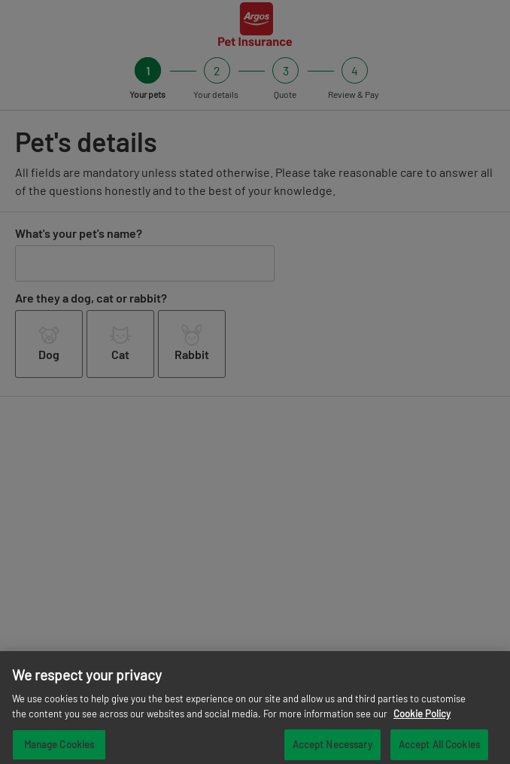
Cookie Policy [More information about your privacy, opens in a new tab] (422, 719)
